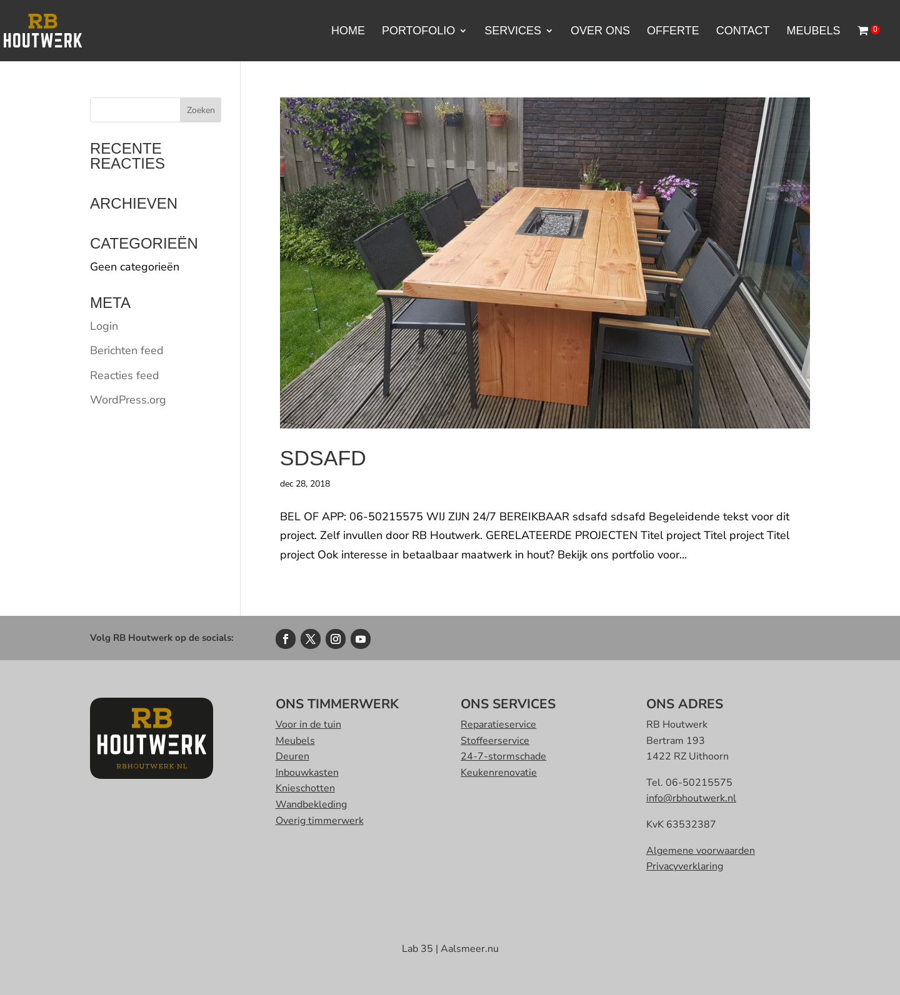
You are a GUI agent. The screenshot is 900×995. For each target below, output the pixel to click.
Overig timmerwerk (320, 821)
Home (348, 31)
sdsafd (323, 458)
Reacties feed (124, 375)
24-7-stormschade (503, 756)
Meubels (813, 31)
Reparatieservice (498, 724)
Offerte (673, 31)
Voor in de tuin (308, 724)
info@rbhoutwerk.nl (691, 798)
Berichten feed (127, 350)
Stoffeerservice (495, 741)
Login (104, 326)
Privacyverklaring (684, 866)
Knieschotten (305, 788)
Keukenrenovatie (499, 773)
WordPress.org (128, 399)
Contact (743, 31)
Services (512, 31)
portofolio (418, 31)
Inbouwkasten (307, 773)
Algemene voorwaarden (700, 851)
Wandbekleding (311, 804)
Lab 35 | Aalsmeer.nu (450, 949)
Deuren (292, 756)
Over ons (600, 31)
